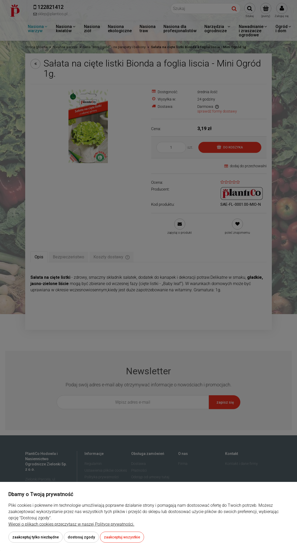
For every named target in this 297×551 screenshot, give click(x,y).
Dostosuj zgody (81, 537)
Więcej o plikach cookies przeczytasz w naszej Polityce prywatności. (71, 524)
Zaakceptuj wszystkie (122, 537)
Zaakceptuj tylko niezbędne (35, 537)
